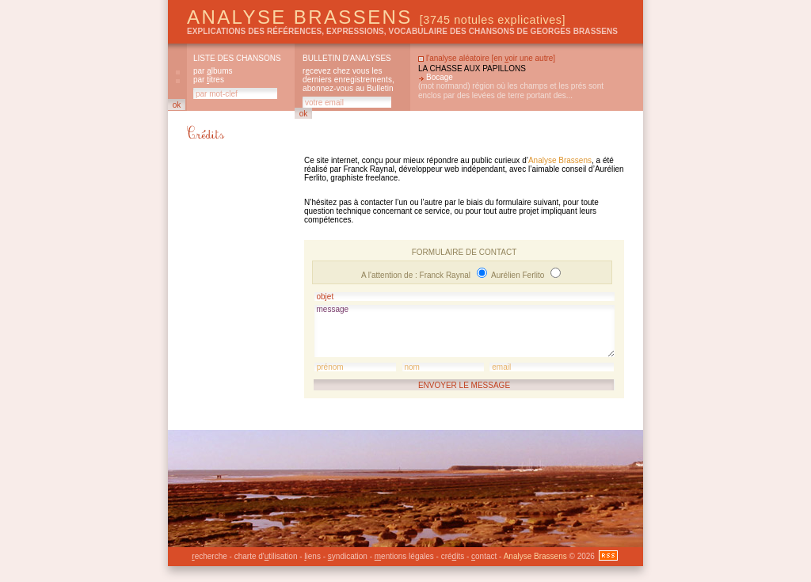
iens (312, 556)
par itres (208, 79)
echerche (209, 556)
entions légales (404, 556)
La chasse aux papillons (472, 68)
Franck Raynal (446, 275)
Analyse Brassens (376, 17)
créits (452, 556)
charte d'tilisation (266, 556)
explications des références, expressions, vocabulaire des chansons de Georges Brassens (402, 31)
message (464, 331)
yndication (347, 556)
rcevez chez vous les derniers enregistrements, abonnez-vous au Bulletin (348, 80)
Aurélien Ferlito (518, 275)
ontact (484, 556)
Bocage (439, 77)
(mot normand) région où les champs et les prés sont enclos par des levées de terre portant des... (510, 91)
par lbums (212, 71)
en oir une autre (523, 58)
